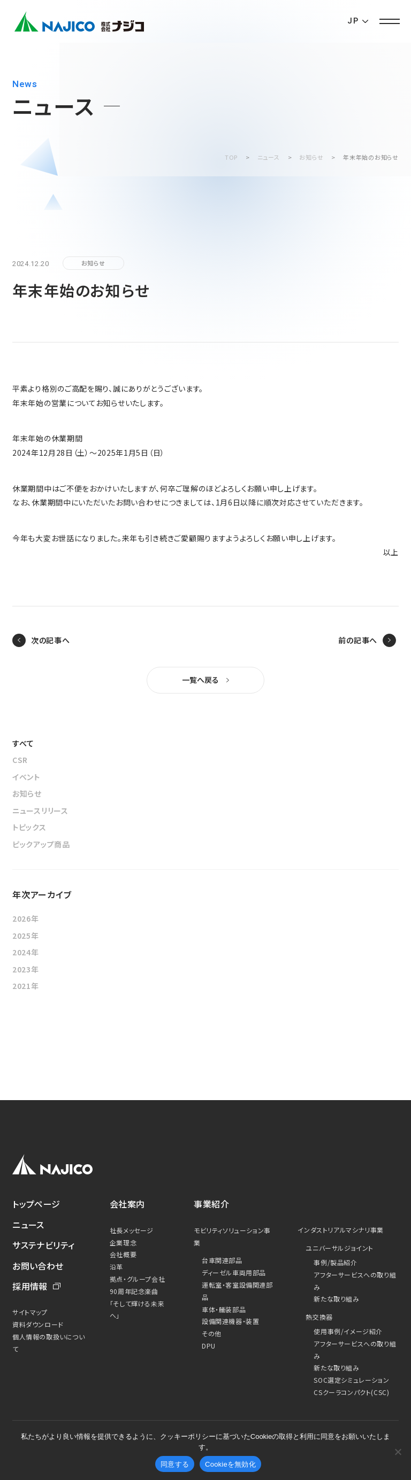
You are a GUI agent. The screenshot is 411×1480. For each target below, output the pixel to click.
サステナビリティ (43, 1244)
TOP (231, 157)
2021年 (25, 985)
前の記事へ (357, 640)
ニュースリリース (40, 810)
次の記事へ (50, 640)
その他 (212, 1333)
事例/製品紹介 (335, 1262)
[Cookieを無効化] (397, 1451)
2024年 (25, 952)
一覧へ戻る (200, 679)
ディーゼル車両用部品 (234, 1272)
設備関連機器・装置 (230, 1321)
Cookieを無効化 (230, 1464)
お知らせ (311, 157)
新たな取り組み (336, 1298)
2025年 (25, 935)
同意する (175, 1464)
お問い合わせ (38, 1265)
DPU (209, 1345)
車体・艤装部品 (224, 1309)
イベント (26, 777)
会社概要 (123, 1254)
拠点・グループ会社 (137, 1278)
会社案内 (127, 1203)
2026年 (25, 918)
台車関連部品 (222, 1260)
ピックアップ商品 (41, 844)
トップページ (36, 1203)
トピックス (29, 827)
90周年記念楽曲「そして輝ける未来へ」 (137, 1303)
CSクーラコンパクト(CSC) (351, 1392)
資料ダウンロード (38, 1324)
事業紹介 (211, 1203)
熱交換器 (319, 1316)
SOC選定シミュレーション (351, 1379)
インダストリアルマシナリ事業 (340, 1229)
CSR (20, 759)
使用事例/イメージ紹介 (348, 1331)
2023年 (25, 969)
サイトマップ (30, 1312)
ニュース (268, 157)
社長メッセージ (132, 1230)
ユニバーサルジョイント (340, 1247)
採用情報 (30, 1286)
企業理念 (123, 1242)
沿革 (116, 1266)
